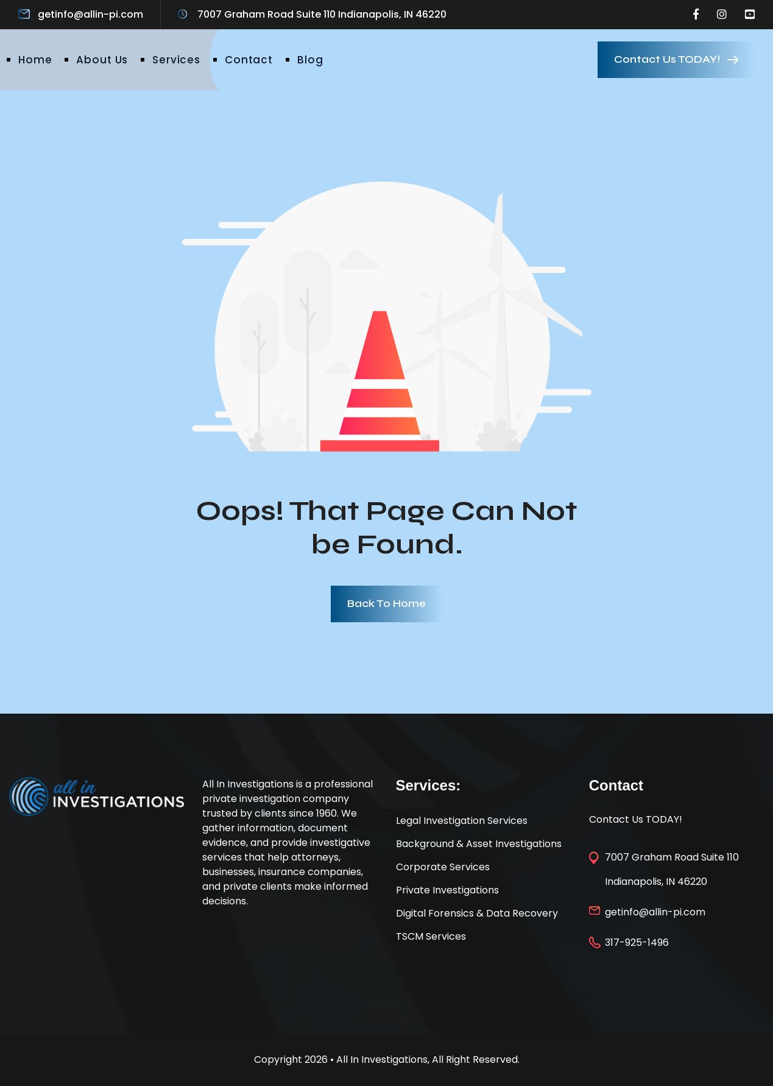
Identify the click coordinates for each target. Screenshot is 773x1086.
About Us (102, 59)
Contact (249, 59)
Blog (310, 59)
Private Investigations (447, 890)
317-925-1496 (637, 942)
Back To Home (386, 603)
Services (176, 59)
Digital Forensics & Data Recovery (477, 913)
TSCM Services (431, 936)
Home (35, 59)
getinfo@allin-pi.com (90, 14)
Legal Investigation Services (462, 821)
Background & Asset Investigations (479, 844)
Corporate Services (443, 867)
